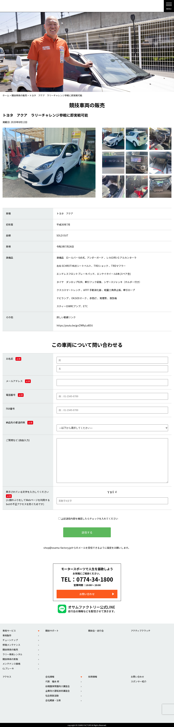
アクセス (7, 675)
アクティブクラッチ (140, 629)
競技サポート (52, 629)
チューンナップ (10, 639)
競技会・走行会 (96, 629)
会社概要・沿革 (53, 699)
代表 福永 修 (52, 680)
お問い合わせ (87, 593)
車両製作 (7, 634)
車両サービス (9, 629)
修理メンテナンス (11, 643)
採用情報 (92, 675)
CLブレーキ (8, 667)
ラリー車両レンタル (12, 653)
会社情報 (49, 675)
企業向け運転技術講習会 (57, 689)
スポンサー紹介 (138, 680)
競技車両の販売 (10, 648)
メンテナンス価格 (11, 662)
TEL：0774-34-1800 (87, 579)
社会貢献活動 (52, 694)
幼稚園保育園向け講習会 (57, 685)
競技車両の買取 (10, 658)
